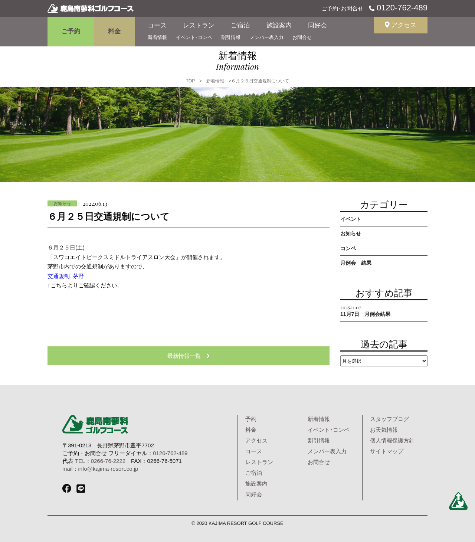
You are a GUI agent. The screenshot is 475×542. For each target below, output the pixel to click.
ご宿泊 (240, 25)
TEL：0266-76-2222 (100, 461)
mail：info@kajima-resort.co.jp (100, 469)
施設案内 (279, 25)
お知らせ (62, 203)
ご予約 (70, 31)
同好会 (317, 25)
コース (157, 25)
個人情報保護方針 (392, 440)
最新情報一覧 (188, 356)
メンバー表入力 (267, 37)
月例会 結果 (355, 263)
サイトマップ (386, 451)
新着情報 (157, 37)
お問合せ (302, 37)
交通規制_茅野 (66, 276)
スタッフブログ (389, 419)
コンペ (348, 248)
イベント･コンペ (194, 37)
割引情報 (230, 37)
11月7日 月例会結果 (365, 310)
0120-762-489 (401, 7)
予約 (250, 419)
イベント (350, 219)
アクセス (401, 25)
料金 (114, 31)
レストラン (198, 25)
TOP (190, 81)
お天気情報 (384, 430)
